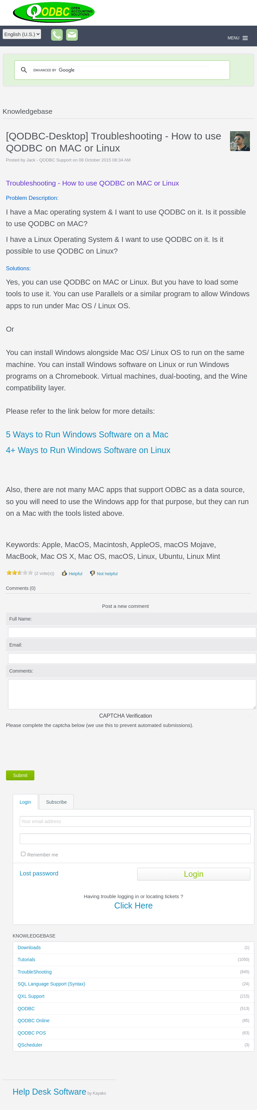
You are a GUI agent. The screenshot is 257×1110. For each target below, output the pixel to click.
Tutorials (134, 960)
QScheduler (134, 1045)
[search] (121, 70)
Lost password (39, 873)
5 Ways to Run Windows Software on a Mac (87, 434)
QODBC (134, 1009)
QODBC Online (134, 1021)
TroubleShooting (134, 972)
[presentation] (56, 748)
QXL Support (134, 996)
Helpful (71, 573)
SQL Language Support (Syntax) (134, 984)
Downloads (134, 948)
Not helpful (103, 573)
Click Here (133, 905)
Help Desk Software (49, 1091)
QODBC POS (134, 1033)
